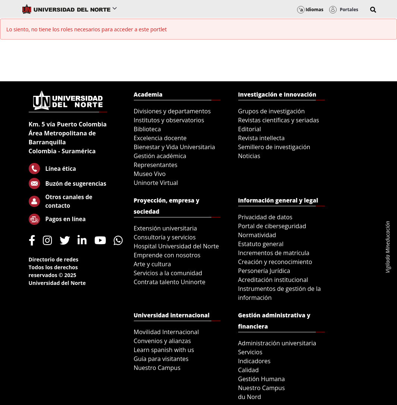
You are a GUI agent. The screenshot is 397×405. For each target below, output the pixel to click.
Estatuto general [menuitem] (261, 244)
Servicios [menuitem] (250, 352)
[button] (373, 10)
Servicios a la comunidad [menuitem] (168, 273)
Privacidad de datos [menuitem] (265, 217)
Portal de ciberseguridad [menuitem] (272, 226)
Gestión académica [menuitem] (160, 156)
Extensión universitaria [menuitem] (165, 228)
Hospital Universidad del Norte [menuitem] (176, 246)
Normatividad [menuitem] (257, 235)
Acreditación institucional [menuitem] (273, 280)
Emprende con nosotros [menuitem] (167, 255)
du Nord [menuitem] (249, 397)
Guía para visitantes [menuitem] (161, 359)
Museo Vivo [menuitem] (150, 174)
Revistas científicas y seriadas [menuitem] (278, 120)
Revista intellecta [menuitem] (261, 138)
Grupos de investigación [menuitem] (271, 111)
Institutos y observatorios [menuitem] (169, 120)
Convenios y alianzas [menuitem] (162, 341)
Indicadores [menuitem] (254, 361)
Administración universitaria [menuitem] (277, 343)
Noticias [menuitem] (249, 156)
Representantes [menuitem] (155, 165)
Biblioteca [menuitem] (147, 129)
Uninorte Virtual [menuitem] (156, 183)
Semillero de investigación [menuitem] (274, 147)
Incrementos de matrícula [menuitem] (274, 253)
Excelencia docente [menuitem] (160, 138)
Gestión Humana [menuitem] (261, 379)
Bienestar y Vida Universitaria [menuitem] (174, 147)
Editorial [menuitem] (249, 129)
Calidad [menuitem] (248, 370)
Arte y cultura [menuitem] (152, 264)
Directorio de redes (54, 259)
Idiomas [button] (310, 9)
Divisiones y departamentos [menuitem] (172, 111)
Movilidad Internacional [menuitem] (166, 332)
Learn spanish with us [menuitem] (164, 350)
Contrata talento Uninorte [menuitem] (170, 282)
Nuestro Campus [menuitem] (157, 368)
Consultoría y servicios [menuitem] (165, 237)
